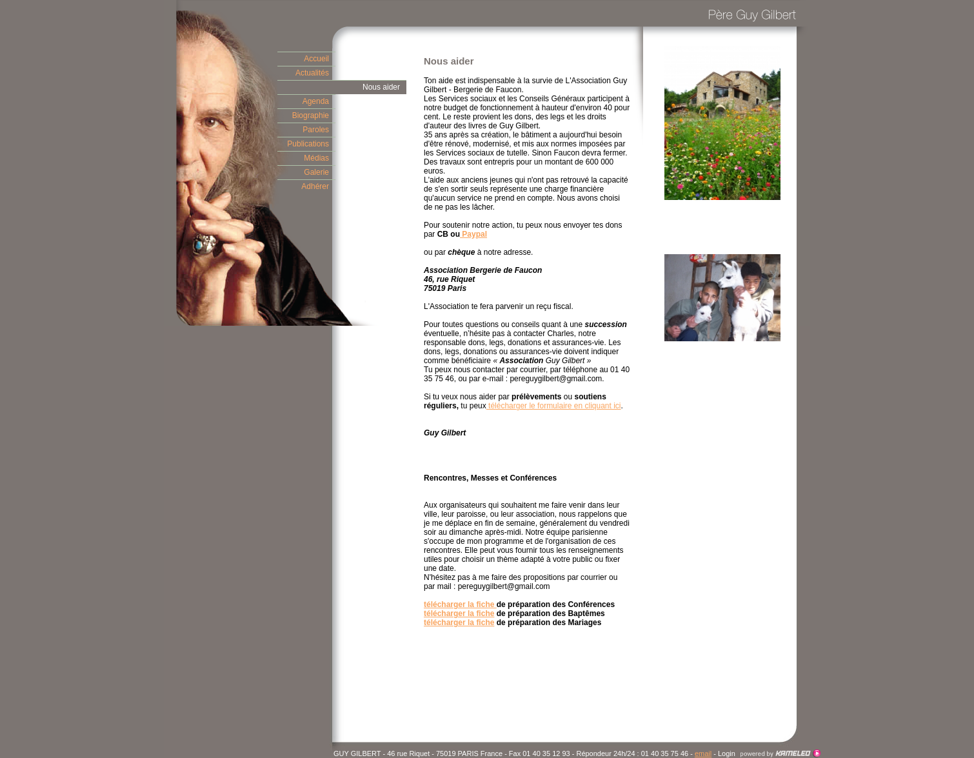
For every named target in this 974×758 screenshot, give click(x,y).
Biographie (310, 115)
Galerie (316, 172)
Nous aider (381, 87)
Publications (308, 143)
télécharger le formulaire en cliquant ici (554, 405)
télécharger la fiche (460, 604)
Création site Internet (780, 753)
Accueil (316, 58)
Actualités (312, 72)
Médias (316, 158)
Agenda (316, 101)
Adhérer (315, 186)
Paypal (473, 234)
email (703, 753)
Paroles (316, 129)
